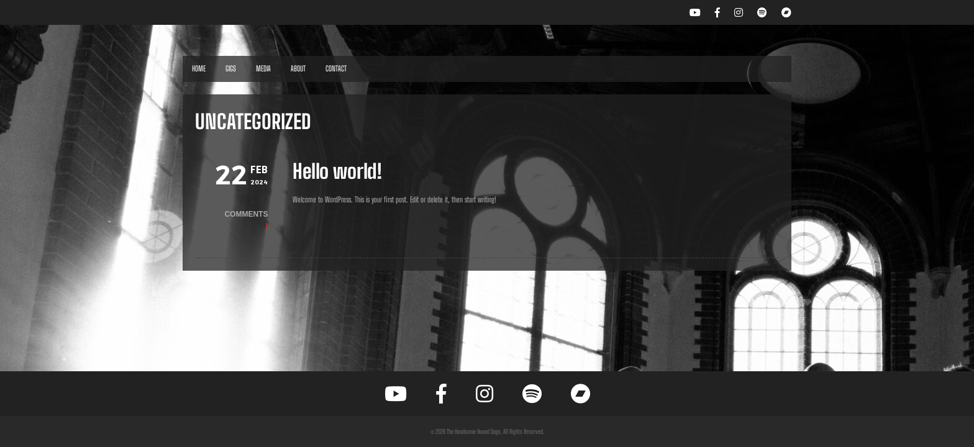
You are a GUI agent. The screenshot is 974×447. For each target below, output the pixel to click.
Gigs (230, 68)
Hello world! (337, 171)
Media (263, 68)
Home (199, 68)
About (298, 68)
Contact (336, 68)
